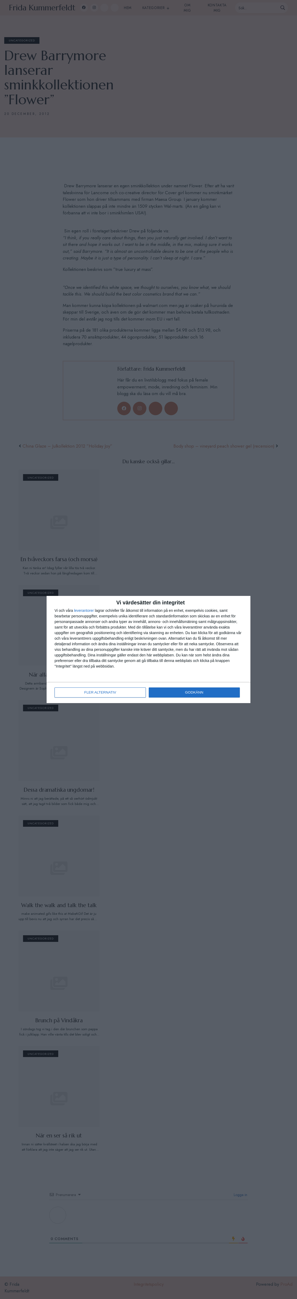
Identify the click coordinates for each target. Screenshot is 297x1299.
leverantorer (84, 611)
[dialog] (148, 649)
